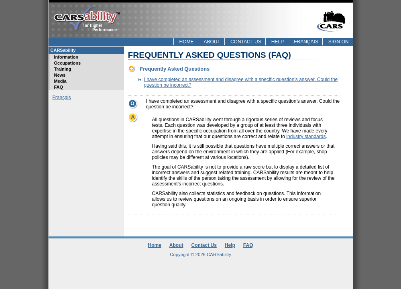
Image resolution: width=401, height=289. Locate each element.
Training (62, 69)
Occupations (67, 63)
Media (60, 81)
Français (306, 42)
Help (277, 42)
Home (186, 42)
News (60, 75)
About (212, 42)
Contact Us (245, 42)
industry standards (306, 136)
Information (66, 57)
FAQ (58, 87)
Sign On (338, 42)
